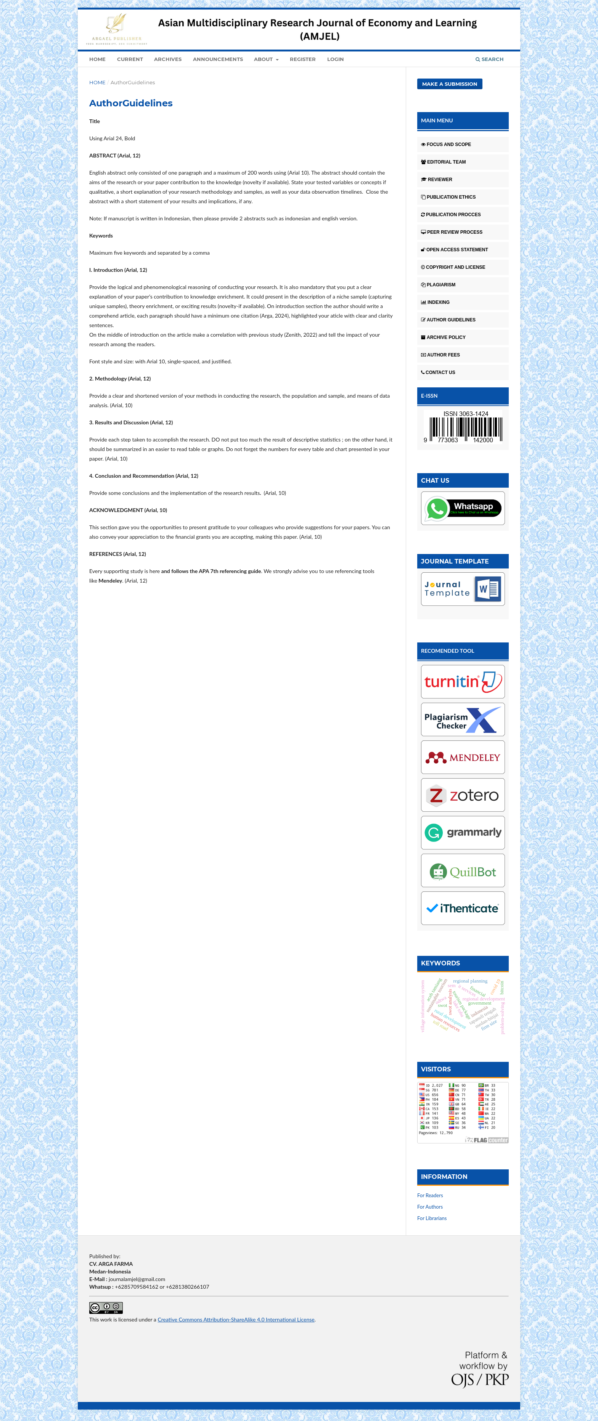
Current (130, 59)
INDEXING (435, 302)
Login (335, 59)
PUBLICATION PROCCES (451, 214)
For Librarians (432, 1218)
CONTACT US (438, 372)
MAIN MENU (437, 120)
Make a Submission (449, 84)
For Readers (430, 1195)
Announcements (218, 59)
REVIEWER (436, 179)
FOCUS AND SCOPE (446, 144)
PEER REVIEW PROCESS (451, 232)
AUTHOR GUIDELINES (448, 320)
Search (490, 59)
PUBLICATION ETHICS (448, 197)
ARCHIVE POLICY (443, 337)
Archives (168, 59)
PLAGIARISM (438, 284)
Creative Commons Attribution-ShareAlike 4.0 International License (236, 1319)
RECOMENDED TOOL (447, 650)
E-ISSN (429, 395)
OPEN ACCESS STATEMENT (454, 249)
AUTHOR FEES (440, 355)
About (264, 59)
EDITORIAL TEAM (443, 162)
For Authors (430, 1207)
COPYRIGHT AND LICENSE (453, 267)
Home (97, 59)
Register (303, 59)
